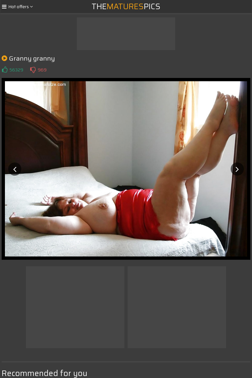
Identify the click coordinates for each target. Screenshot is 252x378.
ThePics (126, 6)
